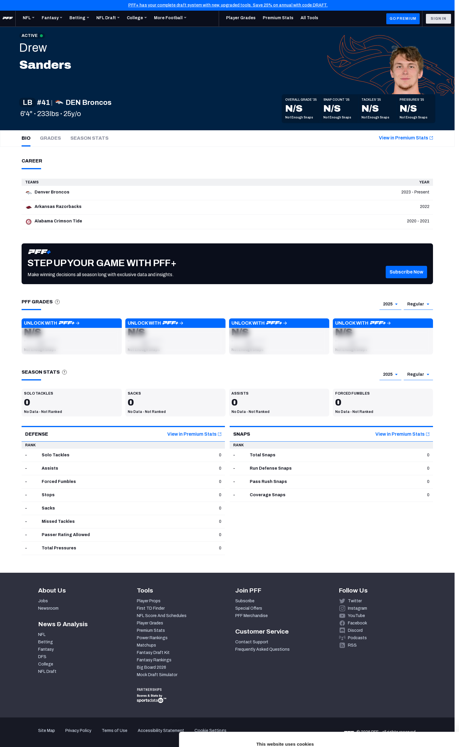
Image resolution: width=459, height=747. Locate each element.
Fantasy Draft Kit (153, 652)
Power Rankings (152, 638)
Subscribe (244, 601)
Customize (410, 710)
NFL (42, 634)
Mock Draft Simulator (157, 675)
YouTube (356, 615)
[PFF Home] (7, 19)
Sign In (438, 19)
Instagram (357, 608)
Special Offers (248, 608)
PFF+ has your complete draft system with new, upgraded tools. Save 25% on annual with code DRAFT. (228, 5)
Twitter (355, 601)
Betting (45, 642)
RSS (352, 645)
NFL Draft (47, 671)
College (45, 664)
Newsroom (48, 608)
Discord (355, 630)
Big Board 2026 (151, 667)
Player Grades (150, 623)
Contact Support (251, 642)
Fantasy (46, 649)
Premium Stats (151, 630)
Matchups (146, 645)
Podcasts (357, 638)
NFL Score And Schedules (161, 615)
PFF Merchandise (251, 615)
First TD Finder (151, 608)
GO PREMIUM (403, 19)
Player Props (148, 601)
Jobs (43, 601)
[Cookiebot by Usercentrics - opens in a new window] (38, 735)
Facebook (357, 623)
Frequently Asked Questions (262, 649)
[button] (406, 279)
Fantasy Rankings (154, 660)
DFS (42, 657)
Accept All (410, 692)
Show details (91, 735)
